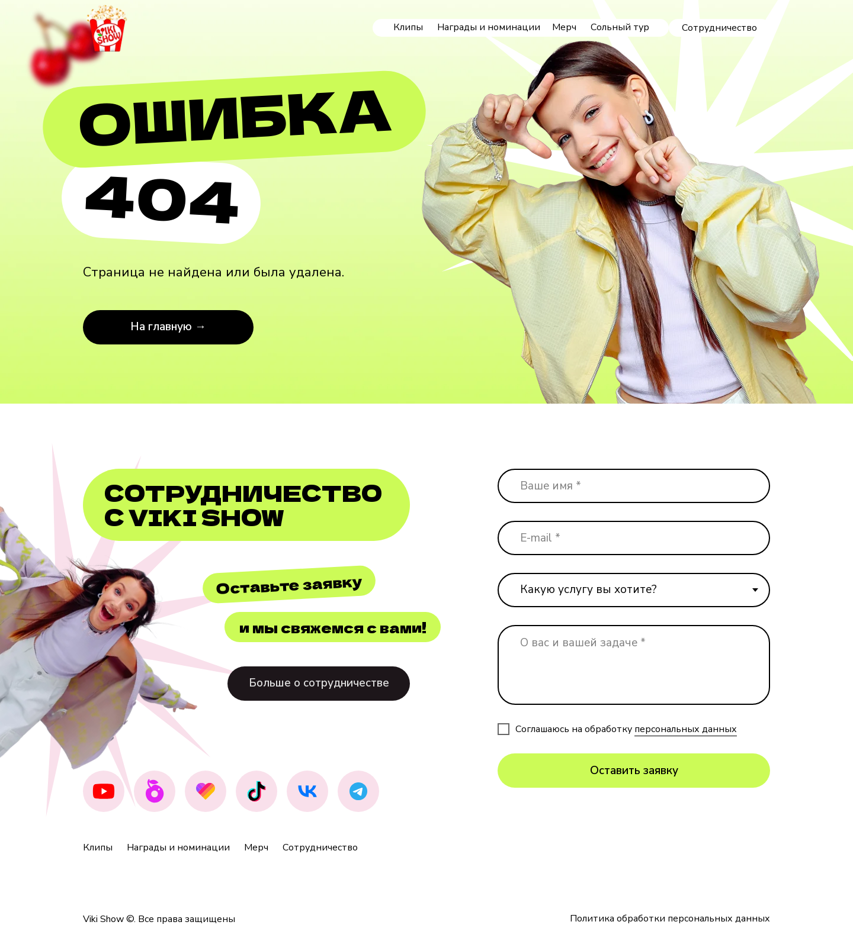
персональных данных (685, 729)
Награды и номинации (488, 27)
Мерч (564, 27)
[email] (634, 538)
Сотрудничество (320, 847)
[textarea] (634, 665)
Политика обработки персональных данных (670, 918)
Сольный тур (620, 27)
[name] (634, 486)
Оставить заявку (634, 770)
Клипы (408, 27)
